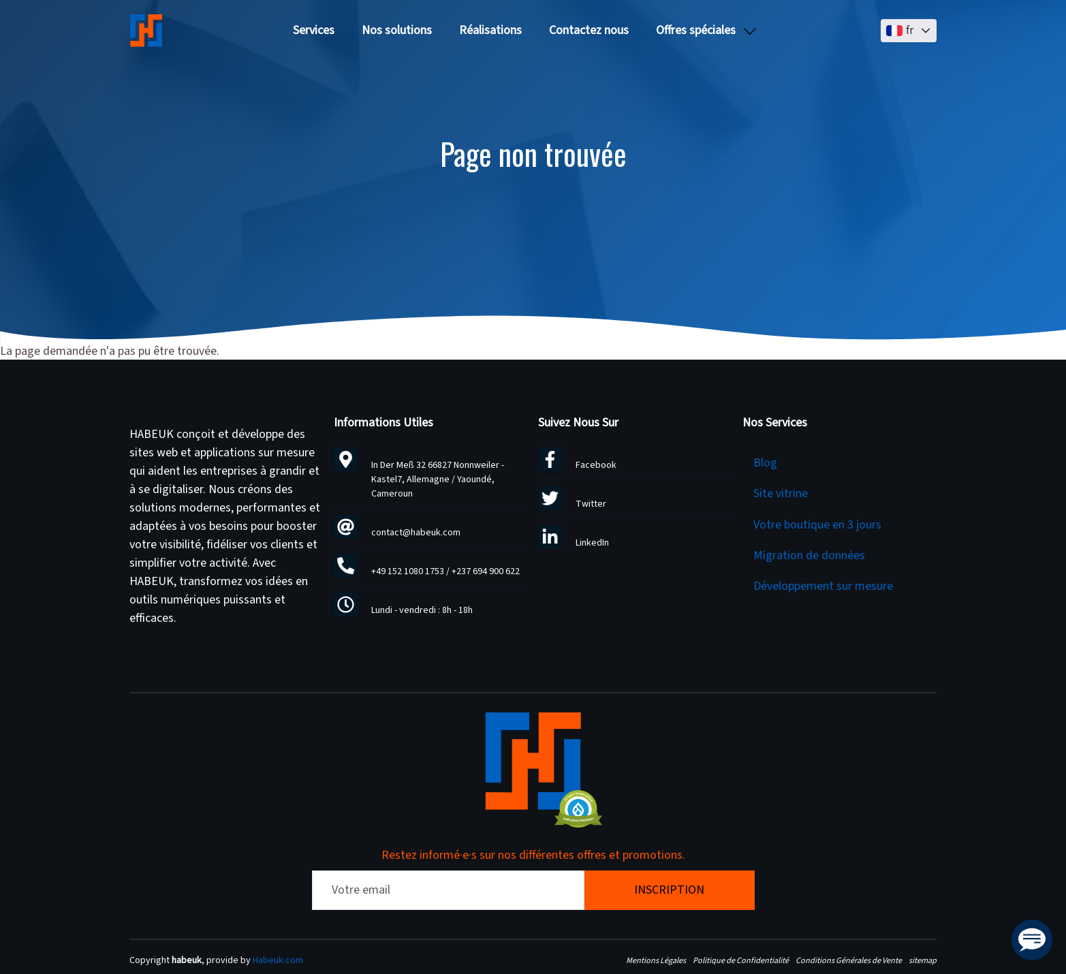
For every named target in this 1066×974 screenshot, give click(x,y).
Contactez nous (589, 30)
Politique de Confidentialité (741, 960)
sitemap (923, 960)
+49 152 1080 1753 (407, 571)
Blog (765, 462)
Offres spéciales (696, 30)
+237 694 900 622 (486, 571)
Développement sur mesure (823, 586)
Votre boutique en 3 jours (817, 524)
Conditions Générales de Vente (849, 960)
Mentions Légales (656, 960)
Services (313, 30)
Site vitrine (780, 493)
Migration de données (809, 555)
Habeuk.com (278, 960)
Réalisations (490, 30)
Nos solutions (397, 30)
